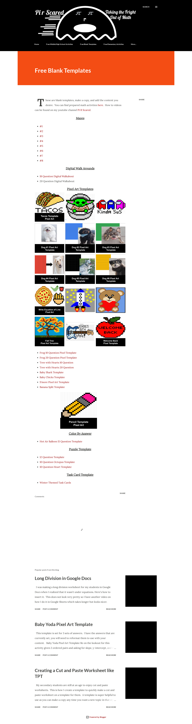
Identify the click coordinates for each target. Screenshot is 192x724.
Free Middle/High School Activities (59, 44)
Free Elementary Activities (114, 44)
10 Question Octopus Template (57, 462)
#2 (41, 131)
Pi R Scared (84, 109)
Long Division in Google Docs (63, 578)
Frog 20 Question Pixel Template (58, 357)
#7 (41, 155)
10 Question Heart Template (56, 466)
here (100, 105)
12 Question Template (52, 457)
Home (36, 44)
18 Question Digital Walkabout (57, 176)
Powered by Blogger (96, 717)
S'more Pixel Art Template (54, 382)
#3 (41, 136)
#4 (41, 140)
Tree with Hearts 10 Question (56, 362)
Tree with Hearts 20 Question (57, 367)
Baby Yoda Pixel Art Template (64, 624)
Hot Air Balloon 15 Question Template (61, 441)
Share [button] (141, 100)
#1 (41, 126)
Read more (111, 609)
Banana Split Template (52, 387)
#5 (41, 145)
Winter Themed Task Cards (55, 482)
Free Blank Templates (88, 44)
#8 (41, 160)
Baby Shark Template (52, 372)
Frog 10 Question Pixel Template (58, 352)
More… (133, 44)
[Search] (146, 6)
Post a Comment (50, 609)
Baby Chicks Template (52, 377)
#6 (41, 150)
